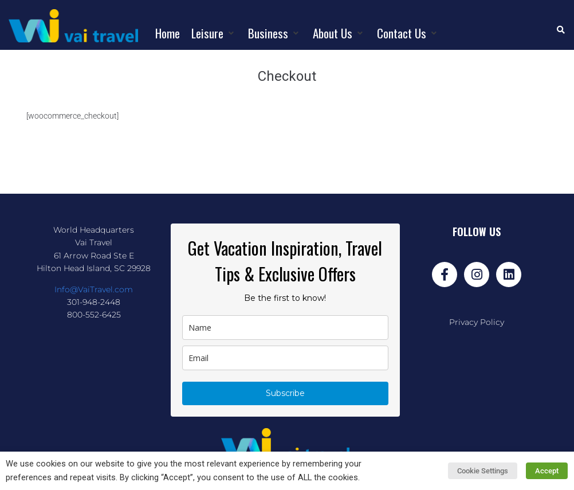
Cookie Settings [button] (483, 471)
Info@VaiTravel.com (93, 289)
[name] (285, 327)
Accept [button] (547, 471)
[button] (214, 33)
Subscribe (285, 393)
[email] (285, 358)
